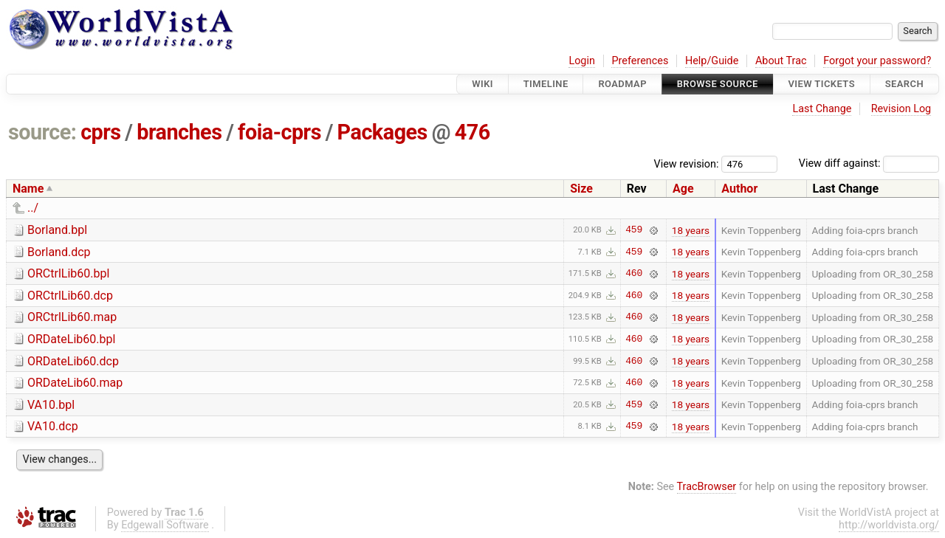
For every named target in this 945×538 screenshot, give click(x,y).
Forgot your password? (877, 61)
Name (28, 189)
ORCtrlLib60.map (72, 317)
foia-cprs (279, 132)
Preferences (639, 61)
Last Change (821, 109)
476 (472, 132)
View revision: (686, 163)
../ (32, 208)
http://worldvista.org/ (889, 525)
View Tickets (821, 83)
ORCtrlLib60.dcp (70, 296)
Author (739, 189)
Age (683, 189)
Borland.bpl (57, 230)
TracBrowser (707, 486)
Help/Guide (711, 61)
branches (179, 132)
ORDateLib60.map (75, 383)
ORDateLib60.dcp (73, 361)
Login (581, 61)
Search (904, 83)
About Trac (781, 61)
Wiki (482, 83)
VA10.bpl (51, 405)
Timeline (545, 83)
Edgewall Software (165, 525)
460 (633, 273)
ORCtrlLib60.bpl (68, 273)
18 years (690, 230)
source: (42, 132)
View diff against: (869, 163)
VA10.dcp (52, 426)
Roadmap (622, 83)
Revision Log (901, 109)
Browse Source (717, 83)
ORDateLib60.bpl (71, 339)
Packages (382, 132)
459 (633, 230)
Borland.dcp (59, 252)
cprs (100, 132)
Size (581, 189)
